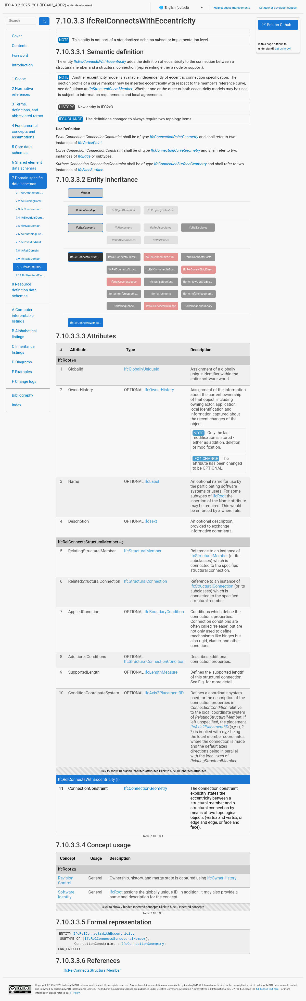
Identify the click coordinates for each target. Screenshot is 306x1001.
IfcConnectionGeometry (145, 788)
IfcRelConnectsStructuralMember (86, 257)
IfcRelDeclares (198, 227)
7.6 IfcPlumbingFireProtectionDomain (31, 234)
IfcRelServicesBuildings (161, 306)
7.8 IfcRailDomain (27, 250)
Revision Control (65, 880)
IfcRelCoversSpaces (124, 281)
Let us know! (283, 48)
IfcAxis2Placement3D (164, 692)
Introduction (22, 65)
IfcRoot (85, 193)
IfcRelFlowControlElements (199, 281)
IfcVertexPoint (90, 142)
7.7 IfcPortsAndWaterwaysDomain (31, 242)
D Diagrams (22, 362)
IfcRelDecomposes (124, 240)
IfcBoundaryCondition (164, 611)
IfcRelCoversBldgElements (199, 269)
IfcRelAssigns (123, 227)
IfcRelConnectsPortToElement (161, 257)
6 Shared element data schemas (27, 165)
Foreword (20, 55)
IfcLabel (152, 481)
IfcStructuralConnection (145, 581)
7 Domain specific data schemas (27, 181)
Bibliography (22, 395)
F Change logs (24, 381)
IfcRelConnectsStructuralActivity (124, 269)
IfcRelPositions (161, 293)
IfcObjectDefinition (123, 210)
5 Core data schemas (22, 150)
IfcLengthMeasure (161, 672)
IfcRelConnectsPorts (198, 257)
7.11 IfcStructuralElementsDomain (31, 275)
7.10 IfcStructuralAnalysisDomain (32, 267)
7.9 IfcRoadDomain (28, 258)
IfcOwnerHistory (159, 389)
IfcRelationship (85, 210)
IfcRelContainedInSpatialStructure (162, 269)
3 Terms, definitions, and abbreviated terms (27, 110)
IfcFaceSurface (90, 170)
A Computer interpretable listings (23, 315)
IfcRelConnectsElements (124, 257)
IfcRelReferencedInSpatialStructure (199, 293)
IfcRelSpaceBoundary (198, 306)
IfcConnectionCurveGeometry (175, 150)
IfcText (151, 521)
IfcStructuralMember (143, 551)
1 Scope (19, 79)
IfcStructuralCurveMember (110, 89)
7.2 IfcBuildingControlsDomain (31, 201)
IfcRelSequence (124, 306)
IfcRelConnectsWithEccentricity (100, 61)
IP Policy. (75, 992)
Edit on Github (276, 24)
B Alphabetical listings (24, 334)
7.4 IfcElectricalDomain (31, 217)
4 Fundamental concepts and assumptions (25, 131)
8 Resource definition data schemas (24, 290)
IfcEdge (84, 156)
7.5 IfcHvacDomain (28, 226)
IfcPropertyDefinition (161, 210)
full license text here (267, 988)
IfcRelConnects (85, 227)
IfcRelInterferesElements (124, 293)
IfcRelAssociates (160, 227)
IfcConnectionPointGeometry (174, 137)
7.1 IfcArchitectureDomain (31, 193)
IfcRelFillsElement (161, 281)
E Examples (22, 372)
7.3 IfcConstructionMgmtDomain (31, 209)
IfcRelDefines (161, 240)
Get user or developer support (278, 7)
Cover (17, 36)
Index (16, 405)
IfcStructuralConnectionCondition (154, 661)
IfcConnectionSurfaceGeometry (180, 164)
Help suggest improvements (232, 7)
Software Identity (66, 894)
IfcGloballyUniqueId (141, 369)
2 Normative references (22, 91)
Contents (20, 45)
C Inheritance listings (23, 349)
